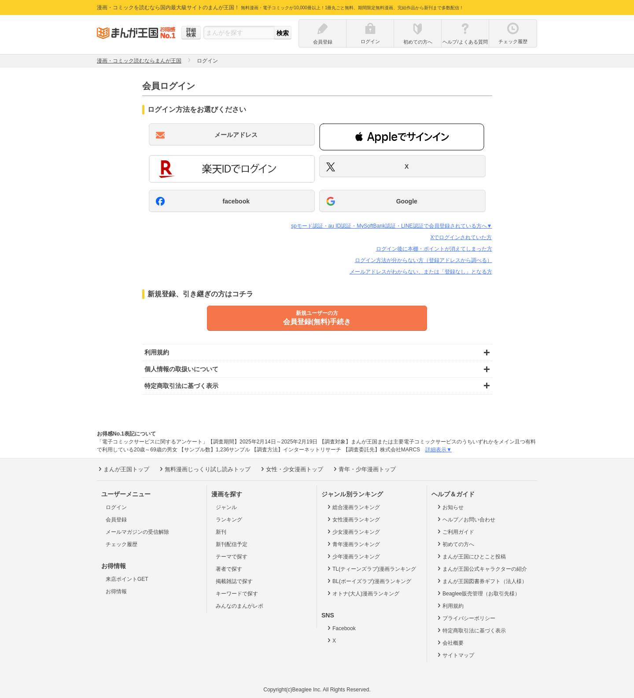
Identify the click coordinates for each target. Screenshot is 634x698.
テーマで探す (231, 557)
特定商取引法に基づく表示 (471, 630)
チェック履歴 (121, 544)
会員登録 (116, 520)
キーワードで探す (237, 594)
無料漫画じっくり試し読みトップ (204, 469)
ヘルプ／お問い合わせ (465, 519)
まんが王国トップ (123, 469)
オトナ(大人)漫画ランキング (362, 593)
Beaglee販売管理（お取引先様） (478, 593)
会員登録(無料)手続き (317, 317)
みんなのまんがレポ (239, 606)
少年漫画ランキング (353, 556)
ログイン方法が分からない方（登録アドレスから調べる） (423, 260)
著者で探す (229, 569)
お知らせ (450, 506)
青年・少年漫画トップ (364, 469)
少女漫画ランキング (353, 531)
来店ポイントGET (127, 579)
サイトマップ (455, 654)
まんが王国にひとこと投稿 (471, 556)
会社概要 (450, 642)
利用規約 (450, 605)
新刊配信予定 (231, 544)
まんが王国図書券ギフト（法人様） (481, 580)
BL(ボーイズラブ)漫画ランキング (368, 580)
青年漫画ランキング (353, 543)
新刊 (221, 532)
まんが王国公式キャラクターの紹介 (481, 568)
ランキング (229, 520)
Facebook (341, 628)
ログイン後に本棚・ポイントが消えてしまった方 (434, 249)
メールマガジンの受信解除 (137, 532)
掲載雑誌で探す (234, 581)
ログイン (116, 507)
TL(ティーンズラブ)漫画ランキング (371, 568)
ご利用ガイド (455, 531)
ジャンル (226, 507)
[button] (401, 137)
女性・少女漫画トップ (291, 469)
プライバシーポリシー (465, 617)
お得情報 (116, 591)
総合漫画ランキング (353, 506)
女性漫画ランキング (353, 519)
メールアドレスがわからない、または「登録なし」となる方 (421, 272)
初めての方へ (455, 543)
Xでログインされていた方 (461, 237)
